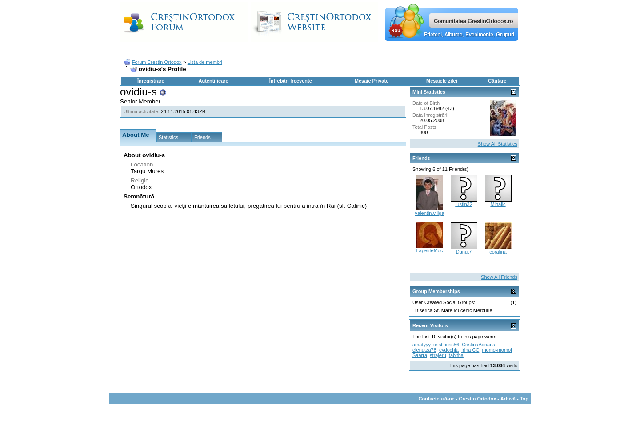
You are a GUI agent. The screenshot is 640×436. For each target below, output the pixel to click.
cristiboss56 (446, 344)
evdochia (449, 350)
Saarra (419, 355)
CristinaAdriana (478, 344)
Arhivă (508, 398)
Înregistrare (150, 80)
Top (524, 398)
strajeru (438, 355)
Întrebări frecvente (290, 80)
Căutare (497, 80)
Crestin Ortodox (477, 398)
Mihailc (497, 204)
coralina (498, 251)
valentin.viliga (429, 213)
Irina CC (470, 350)
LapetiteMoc (429, 250)
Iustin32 (463, 204)
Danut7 (464, 251)
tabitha (456, 355)
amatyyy (421, 344)
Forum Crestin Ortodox (157, 62)
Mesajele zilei (441, 80)
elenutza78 (424, 350)
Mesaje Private (371, 80)
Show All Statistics (497, 144)
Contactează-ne (436, 398)
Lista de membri (205, 62)
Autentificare (213, 80)
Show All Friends (499, 277)
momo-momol (497, 350)
